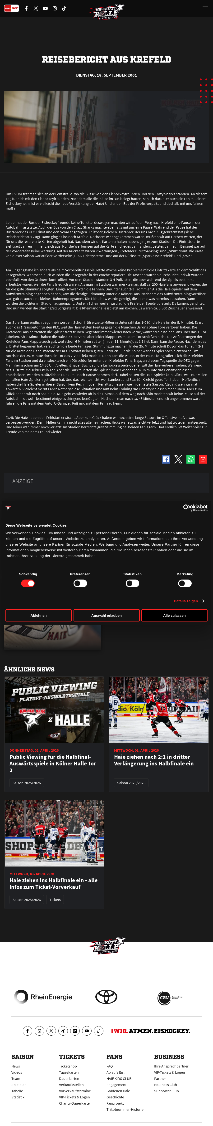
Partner (160, 1078)
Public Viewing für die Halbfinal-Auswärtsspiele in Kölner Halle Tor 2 (52, 764)
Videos (16, 1072)
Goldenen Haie (118, 1090)
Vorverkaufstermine (75, 1090)
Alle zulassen (174, 615)
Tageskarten (69, 1072)
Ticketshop (68, 1066)
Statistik (17, 1097)
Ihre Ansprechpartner (171, 1066)
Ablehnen (38, 615)
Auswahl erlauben (106, 615)
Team (15, 1078)
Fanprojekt (115, 1103)
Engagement (116, 1084)
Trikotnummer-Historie (125, 1109)
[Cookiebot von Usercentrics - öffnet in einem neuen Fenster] (187, 508)
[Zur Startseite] (106, 13)
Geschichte (115, 1097)
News (15, 1066)
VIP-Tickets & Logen (74, 1097)
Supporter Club (166, 1090)
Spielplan (19, 1084)
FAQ (109, 1066)
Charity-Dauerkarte (74, 1103)
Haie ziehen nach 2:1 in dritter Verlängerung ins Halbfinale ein (154, 760)
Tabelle (17, 1090)
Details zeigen (186, 601)
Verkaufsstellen (71, 1084)
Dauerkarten (69, 1078)
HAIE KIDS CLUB (118, 1078)
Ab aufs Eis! (115, 1072)
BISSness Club (165, 1084)
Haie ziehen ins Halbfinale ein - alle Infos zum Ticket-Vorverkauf (53, 883)
